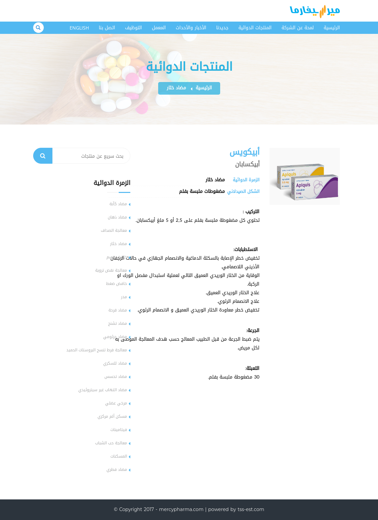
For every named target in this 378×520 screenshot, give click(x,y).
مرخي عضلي (116, 403)
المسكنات (118, 456)
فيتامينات (118, 429)
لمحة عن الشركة (298, 27)
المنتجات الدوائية (255, 27)
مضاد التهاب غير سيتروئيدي (102, 389)
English (79, 28)
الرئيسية (332, 27)
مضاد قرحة (117, 310)
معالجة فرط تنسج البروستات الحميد (96, 350)
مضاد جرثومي (115, 336)
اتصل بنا (107, 27)
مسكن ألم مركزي (112, 416)
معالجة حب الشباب (111, 443)
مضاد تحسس (115, 376)
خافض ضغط (116, 283)
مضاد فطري (116, 469)
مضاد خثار (176, 87)
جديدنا (222, 27)
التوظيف (133, 27)
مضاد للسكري (115, 363)
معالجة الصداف (114, 230)
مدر (124, 297)
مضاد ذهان (117, 217)
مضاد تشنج (117, 323)
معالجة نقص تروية (111, 270)
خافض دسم (116, 257)
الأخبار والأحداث (191, 27)
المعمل (159, 27)
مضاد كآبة (118, 204)
